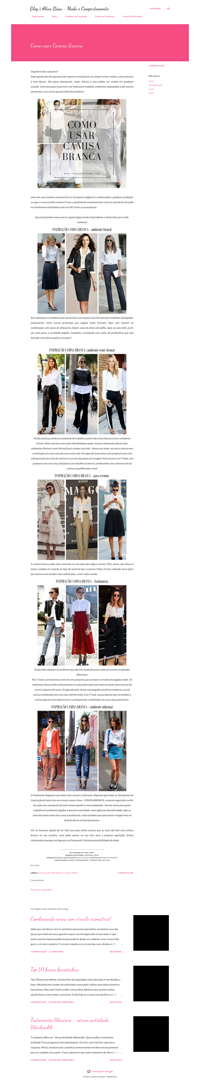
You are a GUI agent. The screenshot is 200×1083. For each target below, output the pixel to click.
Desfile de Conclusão (103, 16)
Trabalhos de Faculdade (74, 16)
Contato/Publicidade (130, 16)
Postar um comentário (41, 889)
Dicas (151, 81)
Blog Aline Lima (104, 860)
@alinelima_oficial (92, 855)
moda (151, 93)
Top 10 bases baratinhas (55, 969)
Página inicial (36, 16)
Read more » (116, 951)
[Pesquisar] (155, 8)
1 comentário (56, 951)
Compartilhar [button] (156, 66)
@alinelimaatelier (97, 858)
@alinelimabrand (69, 858)
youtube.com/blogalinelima (78, 860)
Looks (151, 89)
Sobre (52, 16)
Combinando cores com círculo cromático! (71, 918)
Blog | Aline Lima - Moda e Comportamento (69, 9)
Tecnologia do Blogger (100, 1071)
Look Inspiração (155, 85)
